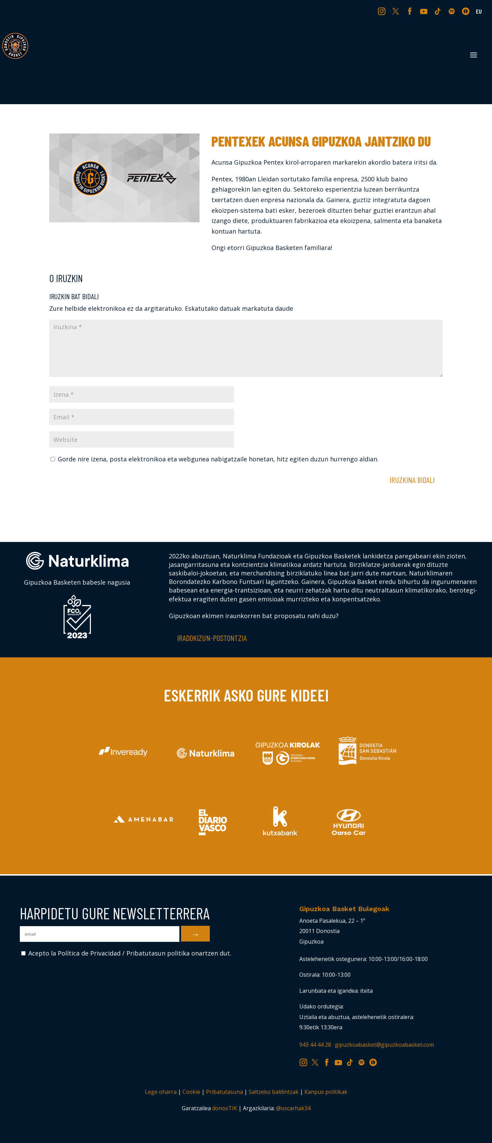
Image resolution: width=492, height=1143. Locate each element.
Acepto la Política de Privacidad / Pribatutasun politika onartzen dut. (126, 953)
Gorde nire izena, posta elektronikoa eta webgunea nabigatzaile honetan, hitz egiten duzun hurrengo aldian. (218, 459)
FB (410, 11)
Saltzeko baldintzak (274, 1092)
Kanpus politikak (325, 1092)
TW (395, 11)
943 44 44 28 (315, 1044)
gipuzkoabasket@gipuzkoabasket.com (384, 1044)
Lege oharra (161, 1092)
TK (438, 11)
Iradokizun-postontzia (212, 638)
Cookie (191, 1092)
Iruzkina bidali (412, 480)
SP (452, 11)
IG (383, 11)
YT (424, 11)
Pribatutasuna (224, 1092)
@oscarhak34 (293, 1108)
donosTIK (224, 1108)
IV (467, 11)
